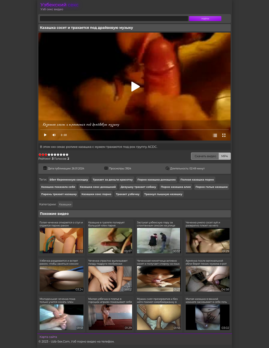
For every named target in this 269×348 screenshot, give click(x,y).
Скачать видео (210, 156)
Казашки (65, 204)
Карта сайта (48, 337)
